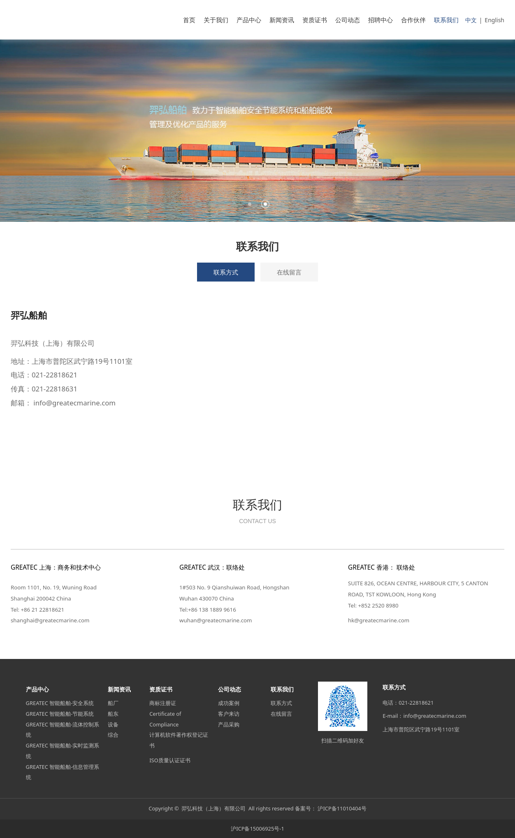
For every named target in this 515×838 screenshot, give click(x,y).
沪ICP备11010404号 (342, 808)
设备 (113, 724)
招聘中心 (380, 20)
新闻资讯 (281, 20)
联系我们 (446, 20)
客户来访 (228, 713)
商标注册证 (162, 703)
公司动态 (347, 20)
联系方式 (225, 272)
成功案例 (228, 703)
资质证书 (314, 20)
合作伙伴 (413, 20)
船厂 (113, 703)
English (494, 20)
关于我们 (216, 20)
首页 (189, 20)
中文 (471, 20)
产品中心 (249, 20)
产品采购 (228, 724)
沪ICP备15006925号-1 (257, 828)
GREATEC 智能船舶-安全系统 (60, 703)
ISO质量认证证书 (169, 760)
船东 (113, 713)
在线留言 (289, 272)
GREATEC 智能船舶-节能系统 (60, 713)
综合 (113, 734)
